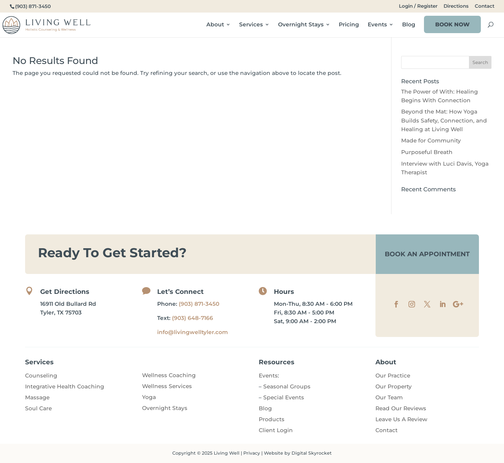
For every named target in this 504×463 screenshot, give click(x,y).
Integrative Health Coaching (64, 386)
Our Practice (392, 375)
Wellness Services (167, 386)
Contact (484, 6)
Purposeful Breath (427, 152)
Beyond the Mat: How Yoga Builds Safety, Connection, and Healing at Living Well (444, 120)
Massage (37, 397)
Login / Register (418, 6)
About (215, 25)
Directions (456, 6)
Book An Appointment (427, 254)
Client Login (276, 430)
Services (251, 25)
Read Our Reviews (400, 408)
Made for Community (431, 140)
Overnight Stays (301, 25)
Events (377, 25)
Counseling (41, 375)
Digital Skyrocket (312, 453)
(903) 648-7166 (192, 318)
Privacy (251, 453)
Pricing (349, 25)
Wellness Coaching (169, 375)
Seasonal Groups (286, 386)
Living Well (226, 453)
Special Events (283, 397)
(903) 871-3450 (199, 304)
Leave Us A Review (401, 419)
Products (271, 419)
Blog (408, 25)
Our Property (393, 386)
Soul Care (38, 408)
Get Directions (64, 291)
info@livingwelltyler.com (192, 332)
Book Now (452, 24)
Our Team (389, 397)
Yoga (149, 397)
